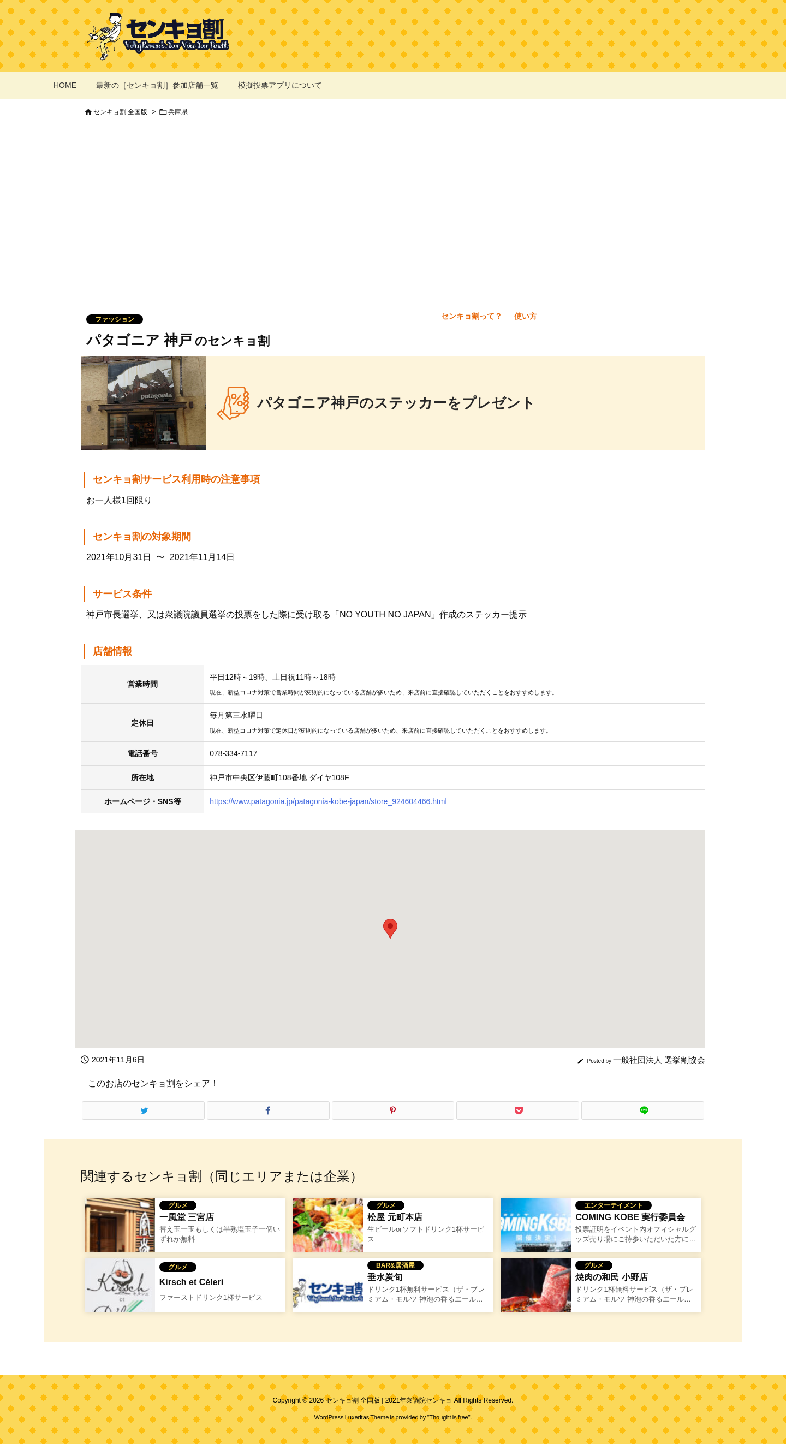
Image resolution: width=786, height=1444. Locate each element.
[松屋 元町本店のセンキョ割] (328, 1232)
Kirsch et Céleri (191, 1282)
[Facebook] (268, 1110)
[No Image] (328, 1292)
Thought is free (448, 1417)
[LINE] (642, 1110)
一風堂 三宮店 (186, 1217)
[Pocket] (517, 1110)
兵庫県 (178, 112)
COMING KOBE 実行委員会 (630, 1217)
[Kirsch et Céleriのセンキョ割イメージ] (120, 1292)
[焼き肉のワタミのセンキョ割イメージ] (536, 1292)
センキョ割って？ (471, 316)
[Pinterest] (393, 1110)
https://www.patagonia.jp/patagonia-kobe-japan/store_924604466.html (328, 801)
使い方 (525, 316)
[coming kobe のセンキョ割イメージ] (536, 1232)
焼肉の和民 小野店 (611, 1277)
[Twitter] (143, 1110)
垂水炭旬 (384, 1277)
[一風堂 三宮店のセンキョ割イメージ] (120, 1232)
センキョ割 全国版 (120, 112)
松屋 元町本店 (394, 1217)
